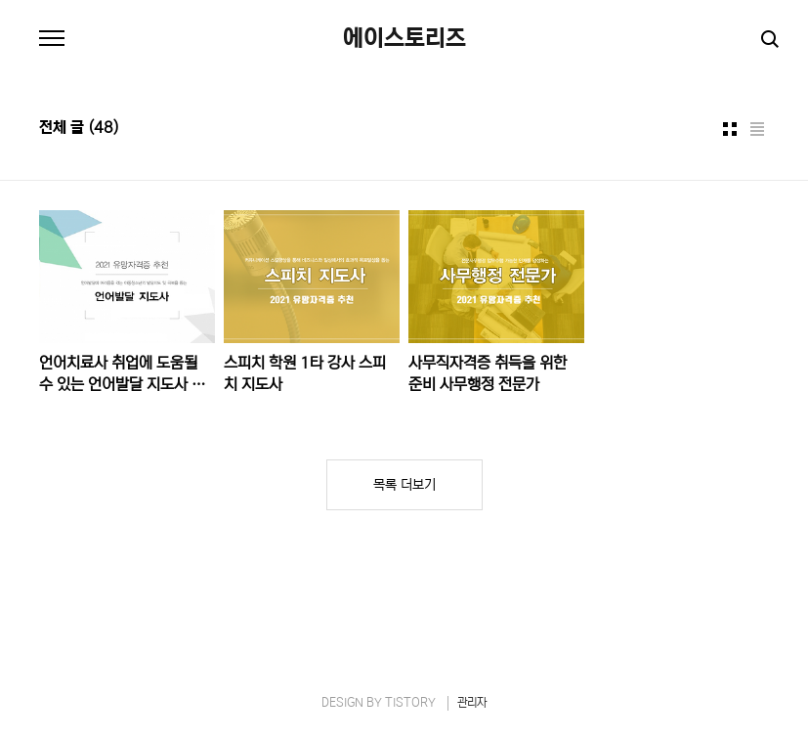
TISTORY (410, 702)
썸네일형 (730, 129)
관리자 (472, 702)
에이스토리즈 (404, 39)
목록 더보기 (404, 485)
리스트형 (757, 129)
